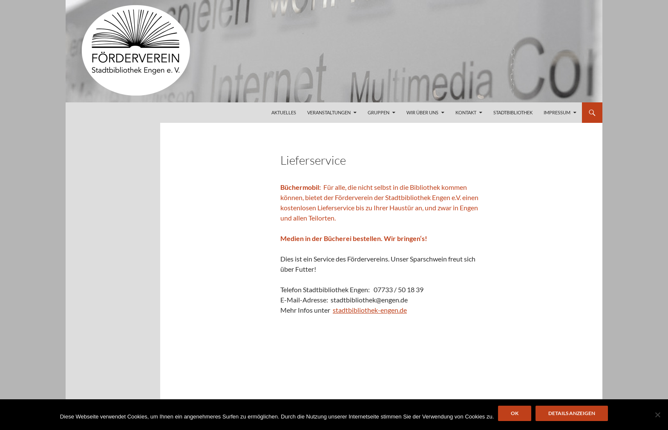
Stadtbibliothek (513, 112)
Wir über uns (422, 112)
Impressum (557, 112)
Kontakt (465, 112)
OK (514, 413)
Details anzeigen (571, 413)
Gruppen (378, 112)
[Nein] (657, 414)
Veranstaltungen (329, 112)
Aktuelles (283, 112)
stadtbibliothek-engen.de (370, 310)
